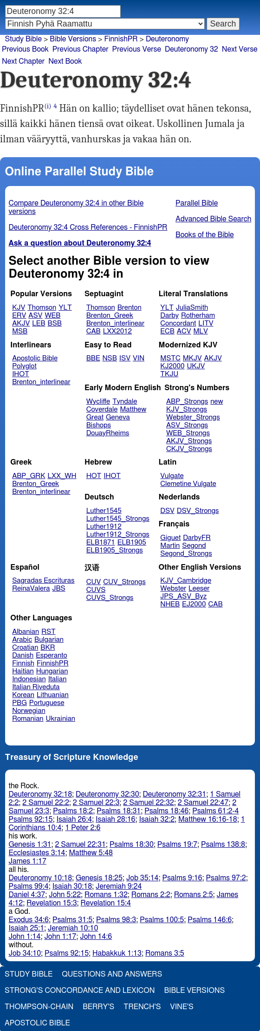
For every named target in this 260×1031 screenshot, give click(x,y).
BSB (55, 323)
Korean (23, 695)
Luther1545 (104, 510)
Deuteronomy (167, 39)
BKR (47, 647)
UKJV (196, 366)
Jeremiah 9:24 (119, 886)
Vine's (181, 1007)
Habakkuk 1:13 (117, 953)
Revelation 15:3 (51, 903)
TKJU (169, 374)
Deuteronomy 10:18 (40, 878)
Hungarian (52, 671)
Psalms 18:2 (73, 811)
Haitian (23, 671)
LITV (205, 323)
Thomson (41, 307)
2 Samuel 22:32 (148, 802)
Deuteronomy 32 (191, 49)
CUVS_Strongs (110, 597)
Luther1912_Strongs (118, 534)
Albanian (25, 631)
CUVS (96, 589)
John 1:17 (60, 936)
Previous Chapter (80, 49)
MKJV (192, 358)
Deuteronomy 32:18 (40, 794)
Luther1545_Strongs (118, 518)
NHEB (170, 604)
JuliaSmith (192, 307)
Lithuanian (53, 695)
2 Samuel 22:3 (96, 802)
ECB (167, 331)
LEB (38, 323)
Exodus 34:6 (29, 920)
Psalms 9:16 (182, 878)
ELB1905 (131, 542)
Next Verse (240, 49)
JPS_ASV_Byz (183, 596)
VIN (138, 358)
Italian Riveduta (35, 687)
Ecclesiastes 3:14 (37, 853)
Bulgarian (49, 639)
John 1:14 (25, 936)
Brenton (129, 307)
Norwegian (28, 710)
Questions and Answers (112, 974)
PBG (19, 702)
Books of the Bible (205, 235)
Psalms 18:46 (166, 811)
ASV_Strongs (187, 425)
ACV (184, 331)
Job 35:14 (142, 878)
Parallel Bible (197, 203)
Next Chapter (23, 61)
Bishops (98, 425)
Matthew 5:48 (91, 853)
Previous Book (25, 49)
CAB (93, 331)
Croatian (25, 647)
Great (95, 417)
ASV (35, 315)
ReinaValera (31, 588)
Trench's (142, 1007)
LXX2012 (117, 331)
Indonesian (29, 679)
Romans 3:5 (164, 953)
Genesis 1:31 (30, 844)
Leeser (198, 588)
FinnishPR (53, 663)
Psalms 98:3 (116, 920)
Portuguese (47, 702)
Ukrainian (60, 718)
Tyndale (124, 401)
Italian (57, 679)
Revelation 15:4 (106, 903)
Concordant (178, 323)
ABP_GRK (28, 475)
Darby (169, 315)
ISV (124, 358)
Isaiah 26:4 (74, 819)
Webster (173, 588)
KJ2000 (172, 366)
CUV (93, 582)
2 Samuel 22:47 (203, 802)
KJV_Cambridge (185, 580)
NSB (110, 358)
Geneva (118, 417)
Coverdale (102, 409)
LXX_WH (61, 475)
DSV (167, 510)
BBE (93, 358)
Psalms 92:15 (31, 819)
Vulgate (171, 475)
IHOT (20, 374)
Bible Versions (73, 39)
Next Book (65, 61)
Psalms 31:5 (72, 920)
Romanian (27, 718)
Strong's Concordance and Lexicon (80, 990)
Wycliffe (98, 401)
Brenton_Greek (109, 315)
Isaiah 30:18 (72, 886)
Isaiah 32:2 (157, 819)
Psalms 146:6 (210, 920)
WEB (52, 315)
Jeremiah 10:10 (73, 928)
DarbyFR (197, 537)
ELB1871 (100, 542)
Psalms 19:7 (177, 844)
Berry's (98, 1007)
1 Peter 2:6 (82, 827)
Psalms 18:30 (132, 844)
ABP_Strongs (187, 401)
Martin (170, 545)
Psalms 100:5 (162, 920)
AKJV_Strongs (189, 441)
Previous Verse (136, 49)
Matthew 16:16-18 (207, 819)
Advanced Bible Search (213, 219)
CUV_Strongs (124, 582)
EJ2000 (194, 604)
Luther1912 (104, 526)
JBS (58, 588)
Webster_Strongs (193, 417)
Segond (194, 545)
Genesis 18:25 (99, 878)
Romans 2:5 (193, 894)
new (216, 401)
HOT (93, 475)
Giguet (170, 537)
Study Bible (23, 39)
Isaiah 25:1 (27, 928)
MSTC (170, 358)
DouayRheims (108, 433)
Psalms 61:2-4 (215, 811)
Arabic (22, 639)
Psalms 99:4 (29, 886)
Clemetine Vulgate (188, 483)
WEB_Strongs (188, 433)
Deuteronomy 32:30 (107, 794)
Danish (22, 655)
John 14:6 (96, 936)
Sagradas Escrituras (43, 580)
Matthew (133, 409)
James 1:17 (27, 861)
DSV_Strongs (198, 510)
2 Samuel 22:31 (80, 844)
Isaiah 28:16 (115, 819)
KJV (18, 307)
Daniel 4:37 (27, 894)
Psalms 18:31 (119, 811)
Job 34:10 (25, 953)
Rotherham (198, 315)
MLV (200, 331)
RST (48, 631)
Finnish (23, 663)
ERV (19, 315)
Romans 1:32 (106, 894)
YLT (65, 307)
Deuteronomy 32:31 (175, 794)
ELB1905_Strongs (114, 550)
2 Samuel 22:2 (45, 802)
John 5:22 (65, 894)
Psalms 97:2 (226, 878)
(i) (47, 106)
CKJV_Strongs (189, 449)
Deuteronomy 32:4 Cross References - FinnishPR (88, 227)
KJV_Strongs (186, 409)
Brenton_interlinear (115, 323)
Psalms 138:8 (223, 844)
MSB (19, 331)
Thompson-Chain (39, 1007)
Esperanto (51, 655)
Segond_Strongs (186, 553)
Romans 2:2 (150, 894)
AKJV (21, 323)
